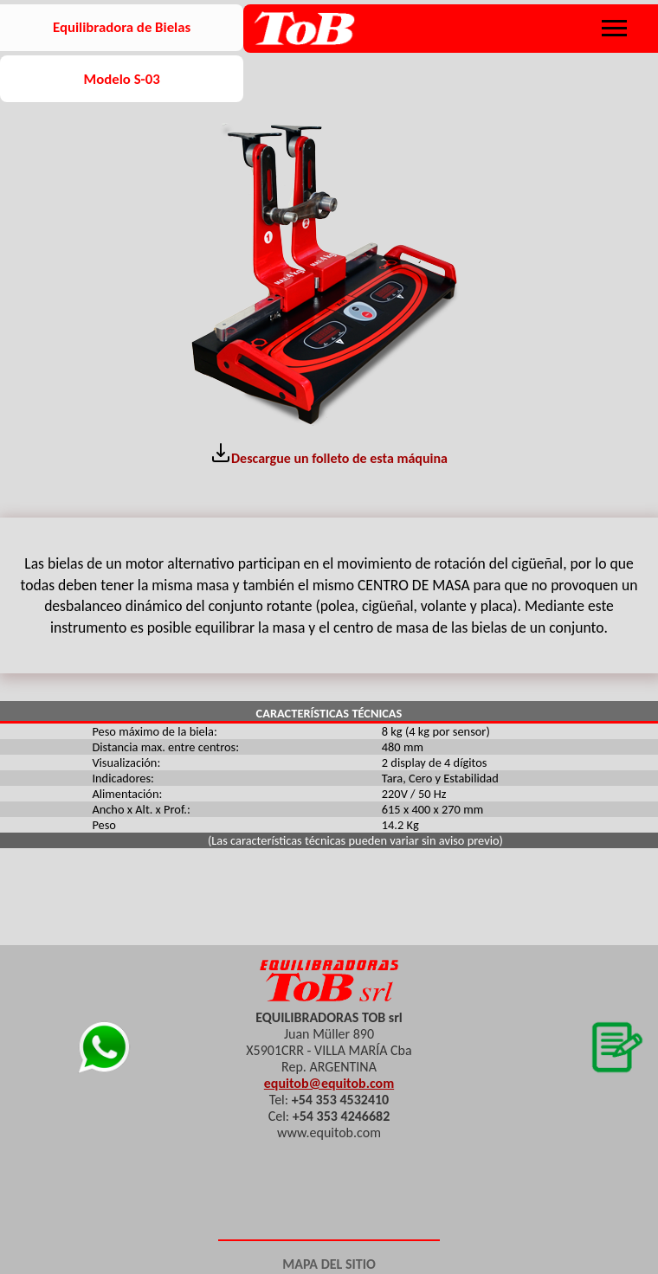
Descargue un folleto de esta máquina (329, 454)
